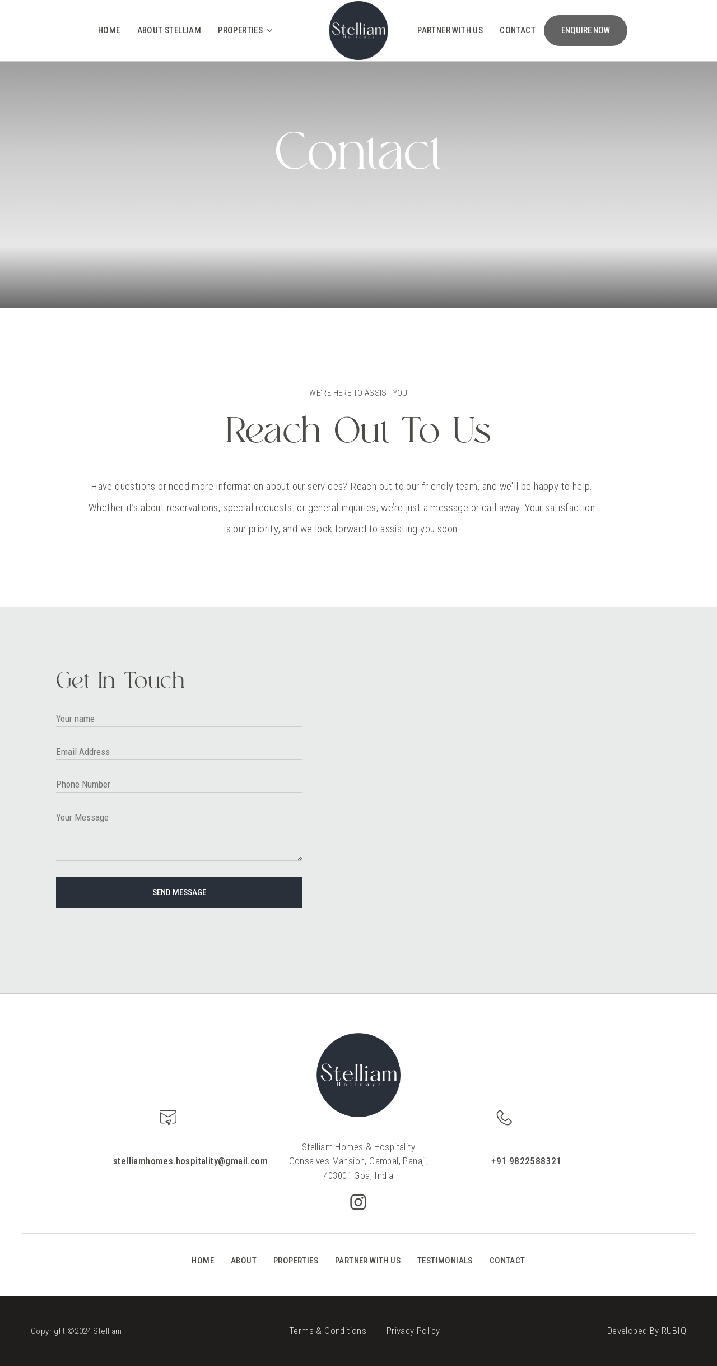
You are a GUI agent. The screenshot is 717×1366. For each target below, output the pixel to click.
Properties (246, 30)
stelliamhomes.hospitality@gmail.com (190, 1160)
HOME (203, 1261)
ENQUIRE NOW (585, 30)
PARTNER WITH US (368, 1261)
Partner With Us (450, 30)
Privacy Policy (413, 1330)
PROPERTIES (295, 1261)
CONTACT (507, 1261)
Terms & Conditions (327, 1330)
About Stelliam (169, 30)
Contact (518, 30)
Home (109, 30)
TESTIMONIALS (445, 1261)
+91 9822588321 (526, 1160)
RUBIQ (674, 1330)
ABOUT (244, 1261)
